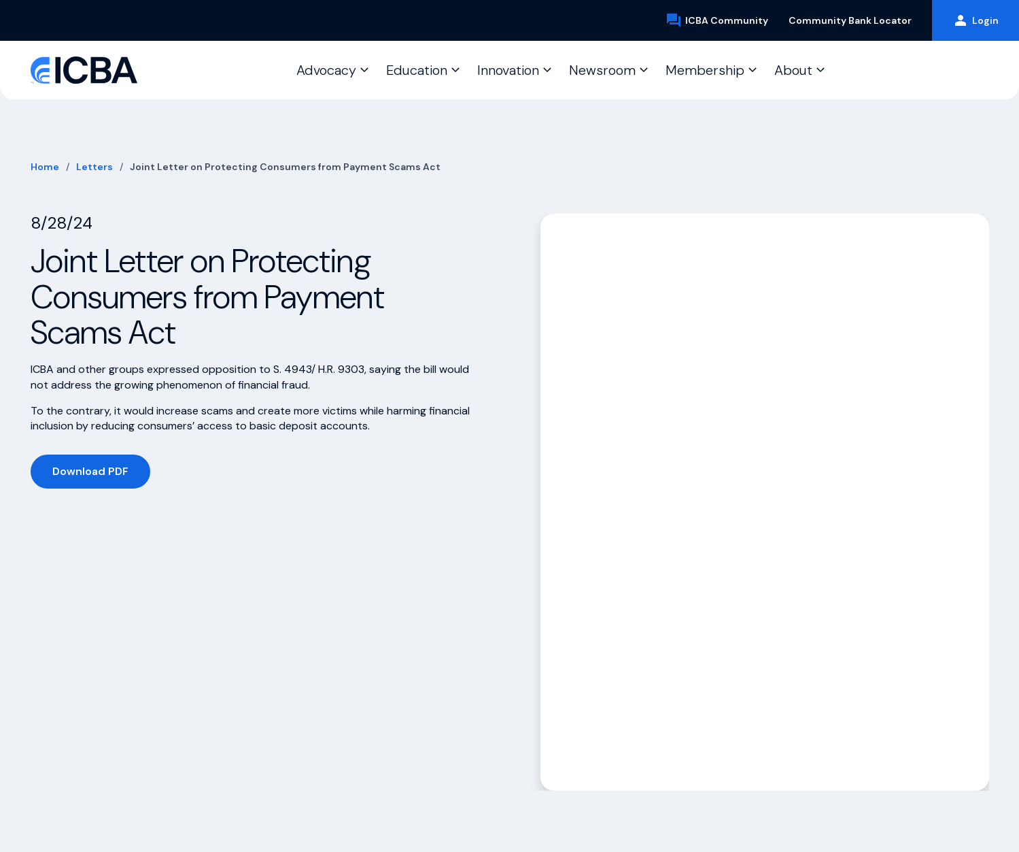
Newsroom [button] (602, 70)
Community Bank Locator (850, 20)
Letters (94, 167)
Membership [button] (705, 70)
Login (975, 20)
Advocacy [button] (326, 70)
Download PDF (90, 471)
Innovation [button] (508, 70)
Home (45, 167)
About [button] (793, 70)
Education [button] (416, 70)
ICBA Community (717, 20)
